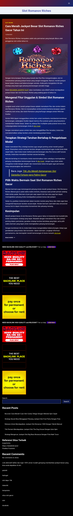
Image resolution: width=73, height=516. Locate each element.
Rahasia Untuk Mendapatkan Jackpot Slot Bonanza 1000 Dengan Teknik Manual (33, 424)
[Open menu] (69, 3)
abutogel (57, 233)
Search (4, 398)
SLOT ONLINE (9, 22)
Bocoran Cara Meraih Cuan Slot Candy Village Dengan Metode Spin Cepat (31, 414)
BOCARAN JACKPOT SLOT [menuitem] (19, 90)
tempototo (6, 490)
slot (3, 500)
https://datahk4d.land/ (10, 446)
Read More (10, 237)
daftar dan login (18, 463)
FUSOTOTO (6, 443)
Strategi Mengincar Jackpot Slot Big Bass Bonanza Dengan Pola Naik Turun (32, 434)
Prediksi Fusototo (8, 448)
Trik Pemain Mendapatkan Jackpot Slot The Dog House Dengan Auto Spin (31, 429)
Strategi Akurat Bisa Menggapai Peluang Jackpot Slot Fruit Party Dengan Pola (32, 419)
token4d (5, 485)
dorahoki (5, 505)
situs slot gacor (7, 495)
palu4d (4, 470)
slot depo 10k (7, 480)
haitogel (5, 475)
